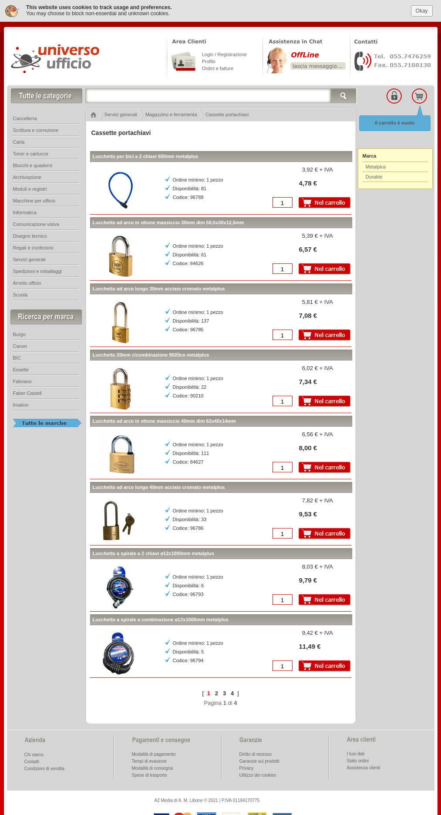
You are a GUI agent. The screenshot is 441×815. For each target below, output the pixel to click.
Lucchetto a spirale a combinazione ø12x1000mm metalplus (161, 617)
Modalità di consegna (152, 766)
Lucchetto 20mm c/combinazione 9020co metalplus (151, 352)
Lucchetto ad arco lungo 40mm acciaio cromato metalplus (159, 485)
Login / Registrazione (224, 52)
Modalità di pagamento (154, 752)
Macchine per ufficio (34, 198)
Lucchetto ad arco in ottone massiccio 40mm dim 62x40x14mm (164, 418)
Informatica (25, 210)
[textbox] (221, 93)
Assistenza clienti (363, 765)
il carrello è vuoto (394, 120)
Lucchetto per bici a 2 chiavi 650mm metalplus (146, 154)
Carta (19, 139)
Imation (21, 402)
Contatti (31, 759)
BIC (17, 355)
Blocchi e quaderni (33, 163)
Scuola (20, 292)
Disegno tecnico (30, 233)
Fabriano (22, 379)
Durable (374, 174)
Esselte (21, 367)
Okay (422, 8)
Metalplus (376, 164)
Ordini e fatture (218, 66)
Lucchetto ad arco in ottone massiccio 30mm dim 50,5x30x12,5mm (168, 220)
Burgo (19, 332)
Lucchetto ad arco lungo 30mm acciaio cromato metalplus (159, 286)
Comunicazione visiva (36, 222)
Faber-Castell (27, 391)
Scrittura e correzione (36, 128)
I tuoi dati (356, 751)
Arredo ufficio (27, 280)
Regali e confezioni (33, 245)
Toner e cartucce (30, 151)
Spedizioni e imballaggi (37, 269)
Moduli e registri (30, 186)
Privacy (246, 766)
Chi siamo (34, 752)
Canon (20, 344)
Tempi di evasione (149, 759)
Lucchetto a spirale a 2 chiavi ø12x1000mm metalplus (153, 551)
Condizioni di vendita (44, 766)
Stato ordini (358, 758)
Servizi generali (29, 257)
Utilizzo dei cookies (257, 773)
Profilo (208, 59)
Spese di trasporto (149, 773)
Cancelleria (25, 116)
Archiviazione (27, 175)
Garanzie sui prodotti (259, 759)
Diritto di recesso (255, 752)
